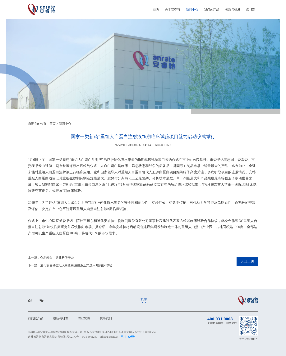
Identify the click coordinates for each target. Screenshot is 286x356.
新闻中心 (192, 9)
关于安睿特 (172, 9)
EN (250, 9)
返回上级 (247, 262)
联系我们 (106, 318)
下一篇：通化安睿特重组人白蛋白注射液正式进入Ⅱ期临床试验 (70, 265)
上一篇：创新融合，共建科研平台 (51, 257)
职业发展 (84, 318)
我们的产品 (211, 9)
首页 (156, 9)
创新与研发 (232, 9)
